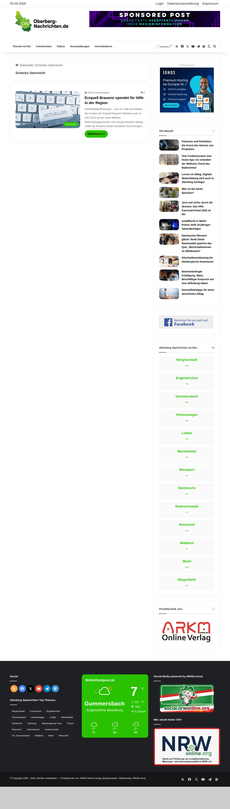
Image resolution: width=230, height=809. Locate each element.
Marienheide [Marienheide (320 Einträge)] (67, 717)
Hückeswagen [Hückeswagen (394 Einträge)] (38, 717)
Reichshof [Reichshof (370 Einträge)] (16, 729)
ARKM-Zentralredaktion (98, 92)
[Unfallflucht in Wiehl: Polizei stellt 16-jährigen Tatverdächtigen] (169, 224)
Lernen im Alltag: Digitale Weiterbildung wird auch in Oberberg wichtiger (198, 178)
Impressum (210, 3)
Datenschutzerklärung (183, 3)
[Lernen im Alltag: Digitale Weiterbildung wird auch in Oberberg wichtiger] (169, 177)
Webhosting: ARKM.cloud (132, 778)
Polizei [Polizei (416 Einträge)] (70, 723)
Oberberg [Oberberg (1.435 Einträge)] (32, 723)
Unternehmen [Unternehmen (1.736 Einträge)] (33, 729)
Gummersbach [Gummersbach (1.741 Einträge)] (19, 717)
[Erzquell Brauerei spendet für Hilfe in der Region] (47, 109)
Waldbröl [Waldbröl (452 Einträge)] (39, 735)
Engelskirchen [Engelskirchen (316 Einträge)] (53, 711)
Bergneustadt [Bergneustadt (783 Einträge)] (18, 711)
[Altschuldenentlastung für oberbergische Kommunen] (169, 261)
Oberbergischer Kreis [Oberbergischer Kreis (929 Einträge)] (52, 723)
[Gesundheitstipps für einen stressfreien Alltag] (169, 293)
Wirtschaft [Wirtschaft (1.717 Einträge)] (63, 735)
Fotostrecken (44, 46)
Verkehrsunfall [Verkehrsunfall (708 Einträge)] (51, 729)
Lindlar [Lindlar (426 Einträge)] (53, 717)
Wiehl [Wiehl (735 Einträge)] (51, 735)
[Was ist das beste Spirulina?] (169, 192)
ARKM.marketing (186, 65)
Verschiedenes (103, 46)
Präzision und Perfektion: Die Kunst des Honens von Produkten (197, 145)
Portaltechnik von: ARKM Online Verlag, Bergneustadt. (89, 778)
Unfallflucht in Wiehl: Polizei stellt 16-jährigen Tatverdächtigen (196, 225)
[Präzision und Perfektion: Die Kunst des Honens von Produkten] (169, 145)
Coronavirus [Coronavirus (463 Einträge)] (35, 711)
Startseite (24, 65)
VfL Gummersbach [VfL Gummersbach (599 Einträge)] (21, 735)
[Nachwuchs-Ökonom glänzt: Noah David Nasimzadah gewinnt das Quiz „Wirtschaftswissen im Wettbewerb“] (169, 239)
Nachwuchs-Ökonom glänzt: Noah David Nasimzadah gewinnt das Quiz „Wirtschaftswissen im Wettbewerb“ (196, 243)
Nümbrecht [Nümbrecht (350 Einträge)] (17, 723)
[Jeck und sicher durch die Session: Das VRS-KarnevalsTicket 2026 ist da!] (169, 206)
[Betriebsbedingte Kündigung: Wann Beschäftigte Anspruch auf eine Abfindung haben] (169, 275)
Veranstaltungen (80, 46)
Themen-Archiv (22, 46)
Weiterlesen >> (96, 133)
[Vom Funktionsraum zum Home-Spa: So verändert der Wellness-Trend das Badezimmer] (169, 159)
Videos (61, 46)
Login (160, 3)
